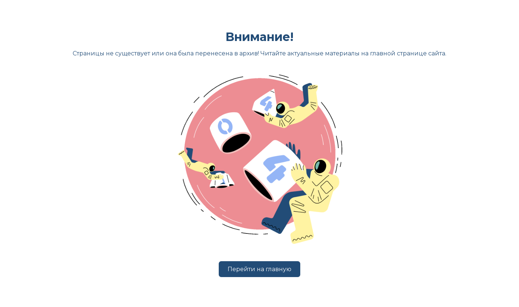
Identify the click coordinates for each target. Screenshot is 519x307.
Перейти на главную (259, 269)
